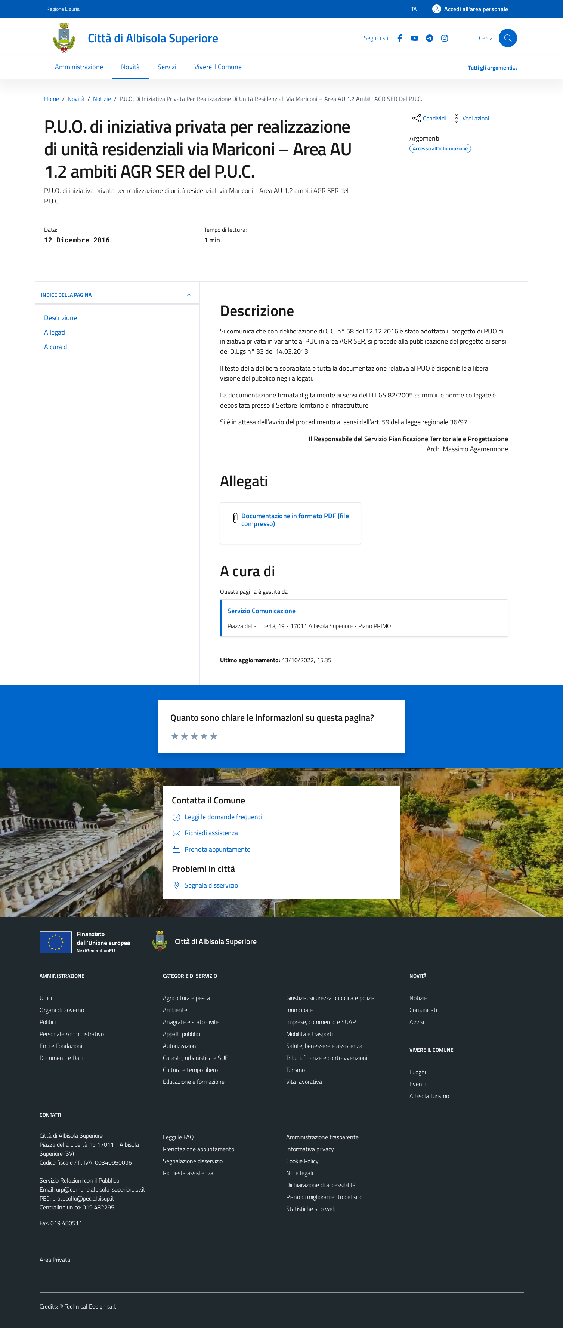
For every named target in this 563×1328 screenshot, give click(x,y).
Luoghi (417, 1071)
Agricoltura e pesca (186, 997)
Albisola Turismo (429, 1095)
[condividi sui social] (428, 118)
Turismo (295, 1069)
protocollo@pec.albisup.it (83, 1198)
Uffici (46, 997)
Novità (130, 67)
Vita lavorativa (304, 1081)
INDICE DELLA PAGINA (117, 294)
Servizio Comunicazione (262, 611)
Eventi (417, 1083)
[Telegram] (426, 37)
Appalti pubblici (181, 1033)
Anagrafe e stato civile (191, 1021)
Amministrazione (79, 67)
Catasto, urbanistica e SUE (195, 1057)
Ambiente (175, 1009)
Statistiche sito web (310, 1208)
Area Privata (55, 1259)
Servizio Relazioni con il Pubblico (79, 1180)
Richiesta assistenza (188, 1172)
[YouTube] (411, 37)
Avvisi (416, 1021)
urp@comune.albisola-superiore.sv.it (100, 1189)
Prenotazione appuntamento (198, 1148)
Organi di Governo (62, 1009)
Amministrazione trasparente (322, 1136)
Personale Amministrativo (72, 1033)
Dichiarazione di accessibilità (321, 1184)
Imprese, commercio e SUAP (321, 1021)
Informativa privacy (310, 1148)
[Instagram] (441, 37)
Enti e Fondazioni (61, 1045)
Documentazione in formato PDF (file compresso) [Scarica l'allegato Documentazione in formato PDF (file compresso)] (295, 520)
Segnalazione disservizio (193, 1160)
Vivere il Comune (218, 67)
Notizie (418, 997)
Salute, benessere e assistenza (324, 1045)
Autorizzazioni (180, 1045)
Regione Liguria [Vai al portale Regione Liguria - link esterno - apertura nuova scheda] (63, 9)
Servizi (167, 67)
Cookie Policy (302, 1160)
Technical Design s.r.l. (90, 1306)
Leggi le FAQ (178, 1136)
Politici (48, 1021)
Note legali (299, 1172)
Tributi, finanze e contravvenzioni (326, 1057)
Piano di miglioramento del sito (324, 1196)
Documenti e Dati (61, 1057)
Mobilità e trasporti (309, 1033)
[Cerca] (508, 38)
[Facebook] (396, 37)
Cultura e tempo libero (190, 1069)
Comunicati (423, 1009)
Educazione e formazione (194, 1081)
